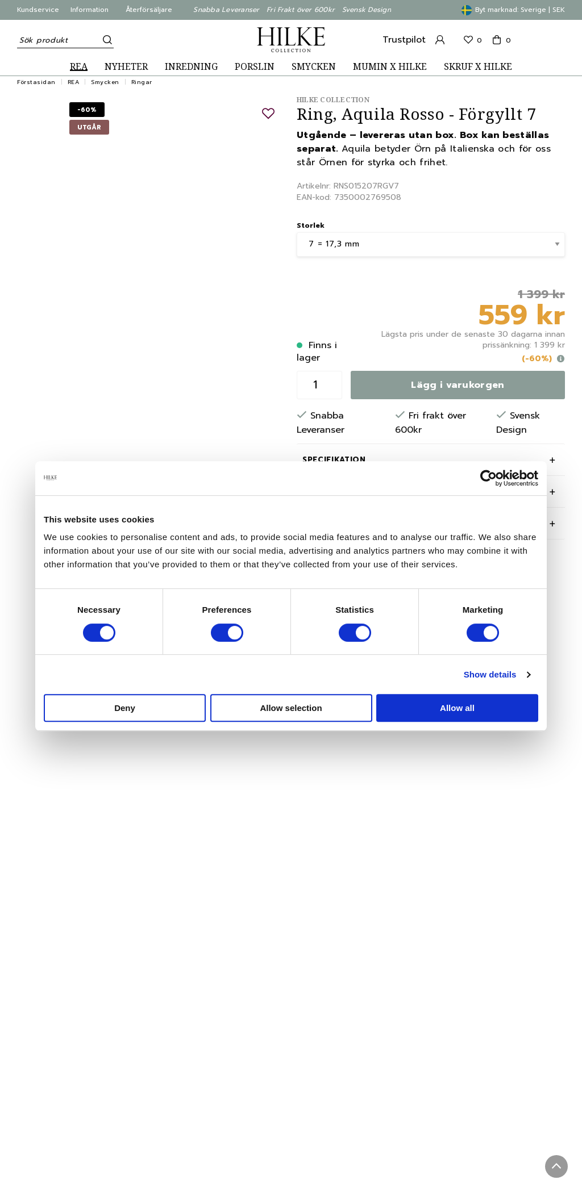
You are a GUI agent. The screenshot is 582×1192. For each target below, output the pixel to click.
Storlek (311, 225)
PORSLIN (255, 66)
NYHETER (126, 66)
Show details (490, 674)
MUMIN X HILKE (390, 66)
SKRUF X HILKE (478, 66)
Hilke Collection (333, 99)
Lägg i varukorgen (457, 385)
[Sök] (105, 39)
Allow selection (291, 708)
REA (79, 66)
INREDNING (191, 66)
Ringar (141, 82)
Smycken (105, 82)
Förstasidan (36, 82)
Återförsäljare (149, 10)
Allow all (457, 708)
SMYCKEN (314, 66)
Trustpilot (404, 40)
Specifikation (333, 459)
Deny (124, 708)
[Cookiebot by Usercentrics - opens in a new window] (488, 478)
